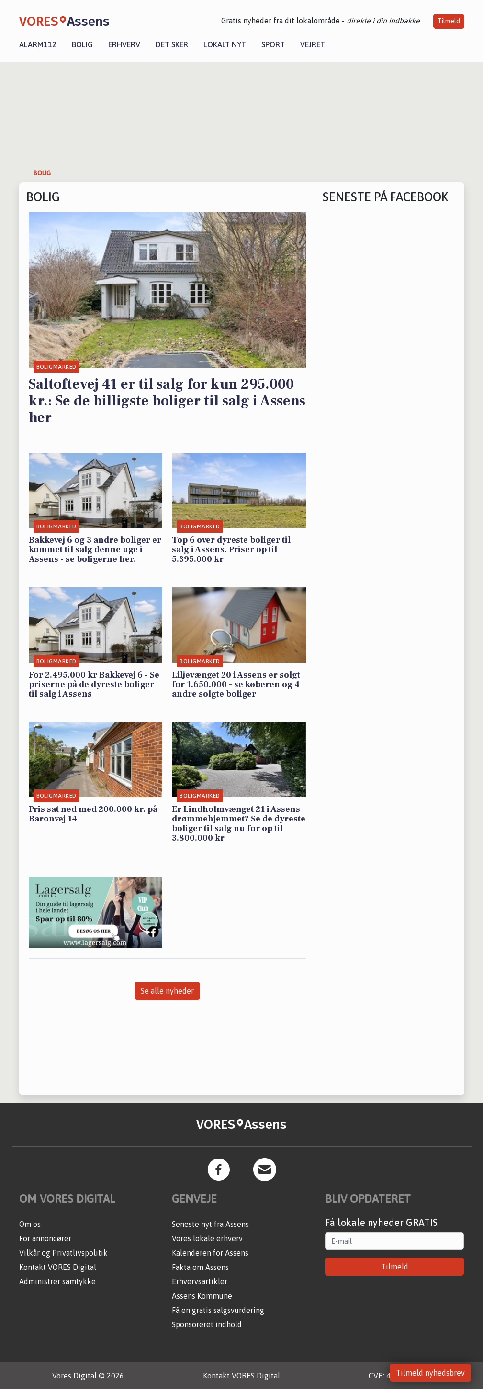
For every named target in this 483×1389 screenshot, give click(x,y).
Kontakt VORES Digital (57, 1267)
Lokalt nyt (224, 44)
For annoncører (45, 1238)
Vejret (312, 44)
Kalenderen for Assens (210, 1252)
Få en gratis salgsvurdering (218, 1310)
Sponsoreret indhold (207, 1324)
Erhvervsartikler (199, 1281)
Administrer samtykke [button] (57, 1281)
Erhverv (124, 44)
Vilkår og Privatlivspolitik (63, 1252)
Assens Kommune (202, 1295)
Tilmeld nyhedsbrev (430, 1372)
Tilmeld (449, 21)
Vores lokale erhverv (207, 1238)
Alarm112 (37, 44)
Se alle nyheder (167, 990)
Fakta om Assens (200, 1267)
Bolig (82, 44)
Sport (273, 44)
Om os (30, 1224)
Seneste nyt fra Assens (210, 1224)
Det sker (172, 44)
